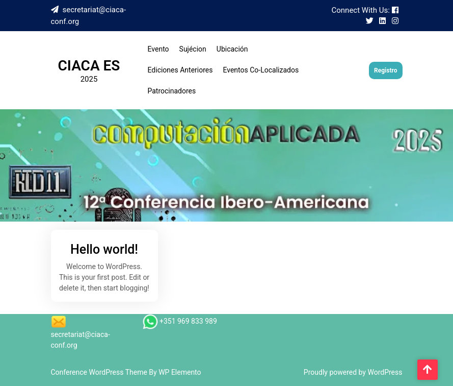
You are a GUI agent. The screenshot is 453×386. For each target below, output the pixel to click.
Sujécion (192, 49)
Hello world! (104, 249)
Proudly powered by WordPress (353, 372)
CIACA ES (89, 65)
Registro (385, 70)
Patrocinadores (172, 91)
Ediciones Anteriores (180, 70)
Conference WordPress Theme (100, 372)
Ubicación (232, 49)
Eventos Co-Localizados (261, 70)
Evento (158, 49)
